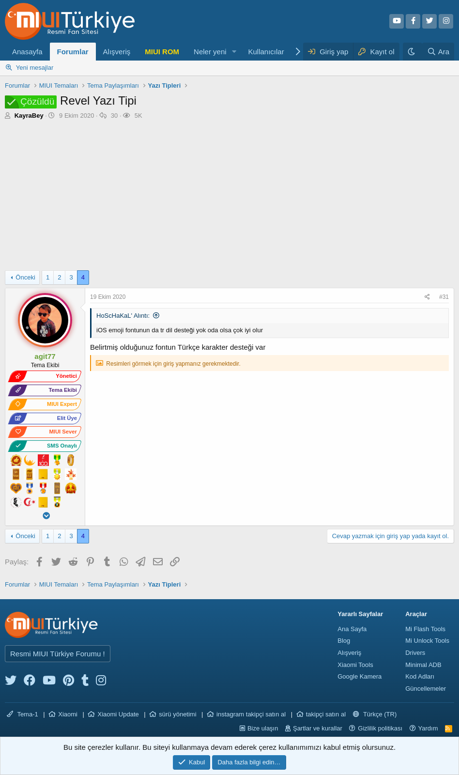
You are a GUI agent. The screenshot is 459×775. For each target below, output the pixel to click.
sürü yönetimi (177, 714)
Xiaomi (67, 714)
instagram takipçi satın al (251, 714)
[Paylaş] (428, 297)
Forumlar (73, 51)
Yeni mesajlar (35, 67)
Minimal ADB (423, 664)
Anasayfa (27, 51)
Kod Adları (419, 676)
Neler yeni (210, 51)
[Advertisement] (229, 197)
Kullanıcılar (266, 51)
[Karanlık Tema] (412, 52)
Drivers (415, 652)
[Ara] (438, 52)
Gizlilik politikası (380, 728)
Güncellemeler (425, 688)
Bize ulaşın (262, 728)
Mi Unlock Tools (427, 640)
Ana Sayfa (352, 629)
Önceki (25, 277)
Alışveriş (117, 51)
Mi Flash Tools (425, 629)
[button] (234, 52)
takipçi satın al (326, 714)
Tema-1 (22, 714)
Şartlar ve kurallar (317, 728)
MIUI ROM (162, 51)
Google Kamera (359, 676)
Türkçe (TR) (375, 714)
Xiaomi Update (117, 714)
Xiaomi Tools (355, 664)
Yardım (428, 728)
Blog (343, 640)
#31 (444, 297)
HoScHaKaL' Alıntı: (123, 315)
